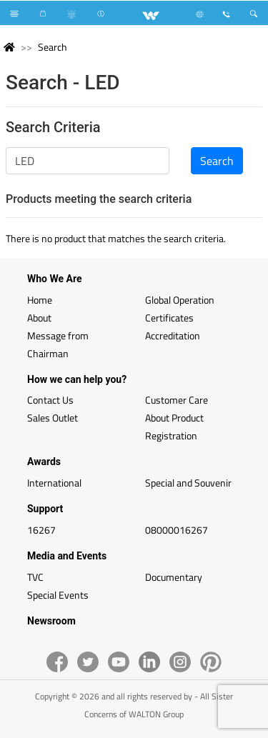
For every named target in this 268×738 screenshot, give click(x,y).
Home (39, 299)
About (39, 317)
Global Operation (179, 299)
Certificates (169, 317)
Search (52, 46)
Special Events (58, 594)
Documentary (173, 576)
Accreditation (172, 335)
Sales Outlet (52, 417)
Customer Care (176, 399)
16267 (41, 529)
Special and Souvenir (188, 482)
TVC (35, 576)
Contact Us (50, 399)
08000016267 (176, 529)
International (54, 482)
